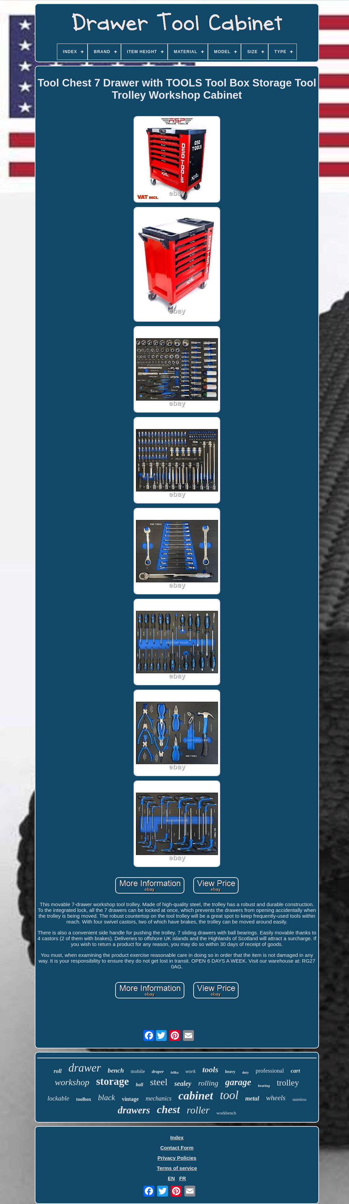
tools (210, 1069)
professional (270, 1070)
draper (158, 1071)
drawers (134, 1110)
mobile (138, 1071)
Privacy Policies (176, 1158)
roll (58, 1071)
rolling (208, 1083)
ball (139, 1084)
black (106, 1097)
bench (116, 1070)
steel (158, 1082)
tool (229, 1095)
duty (245, 1072)
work (190, 1071)
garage (238, 1082)
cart (295, 1070)
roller (198, 1109)
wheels (276, 1098)
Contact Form (177, 1148)
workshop (72, 1082)
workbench (226, 1112)
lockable (58, 1098)
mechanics (158, 1098)
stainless (299, 1099)
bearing (264, 1085)
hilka (175, 1072)
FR (182, 1178)
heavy (230, 1071)
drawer (85, 1068)
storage (112, 1081)
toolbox (83, 1099)
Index (176, 1137)
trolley (288, 1082)
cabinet (195, 1095)
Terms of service (177, 1168)
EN (171, 1178)
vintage (130, 1099)
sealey (182, 1083)
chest (168, 1109)
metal (252, 1098)
